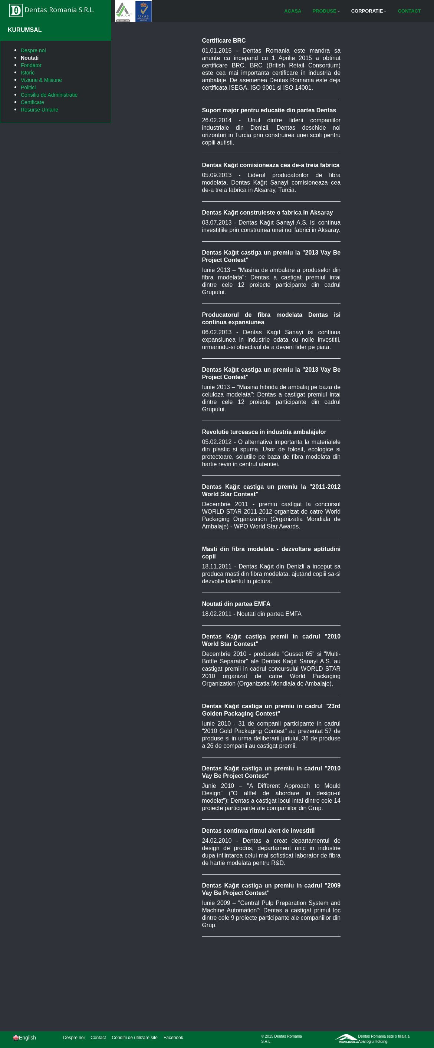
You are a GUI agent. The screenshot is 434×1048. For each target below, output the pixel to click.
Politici (28, 87)
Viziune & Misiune (41, 80)
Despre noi (33, 50)
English (24, 1038)
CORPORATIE (369, 11)
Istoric (27, 73)
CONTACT (409, 11)
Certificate (32, 102)
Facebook (173, 1037)
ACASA (292, 11)
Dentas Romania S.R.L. (52, 10)
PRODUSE (326, 11)
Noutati (30, 58)
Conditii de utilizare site (135, 1037)
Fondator (31, 65)
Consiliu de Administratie (49, 95)
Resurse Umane (39, 110)
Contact (98, 1037)
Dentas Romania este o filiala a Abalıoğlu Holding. (384, 1039)
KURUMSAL (25, 30)
